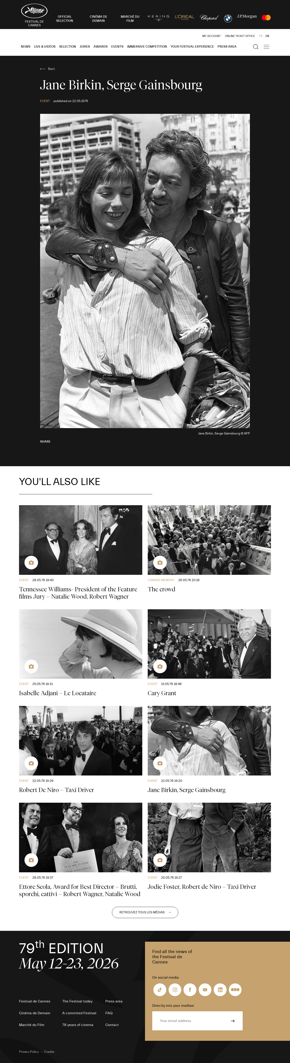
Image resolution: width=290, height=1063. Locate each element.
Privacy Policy (29, 1052)
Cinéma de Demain (34, 1013)
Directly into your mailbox (173, 1006)
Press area (227, 47)
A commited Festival (79, 1013)
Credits (49, 1052)
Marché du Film (31, 1025)
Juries (85, 47)
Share (45, 442)
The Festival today (77, 1001)
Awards (101, 47)
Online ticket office (240, 36)
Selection (67, 47)
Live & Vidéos (45, 47)
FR (261, 36)
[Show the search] (255, 46)
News (25, 47)
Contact (112, 1025)
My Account (211, 36)
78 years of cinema (77, 1025)
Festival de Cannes (34, 1001)
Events (117, 47)
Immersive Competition (147, 47)
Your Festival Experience (192, 47)
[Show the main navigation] (266, 46)
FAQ (109, 1013)
